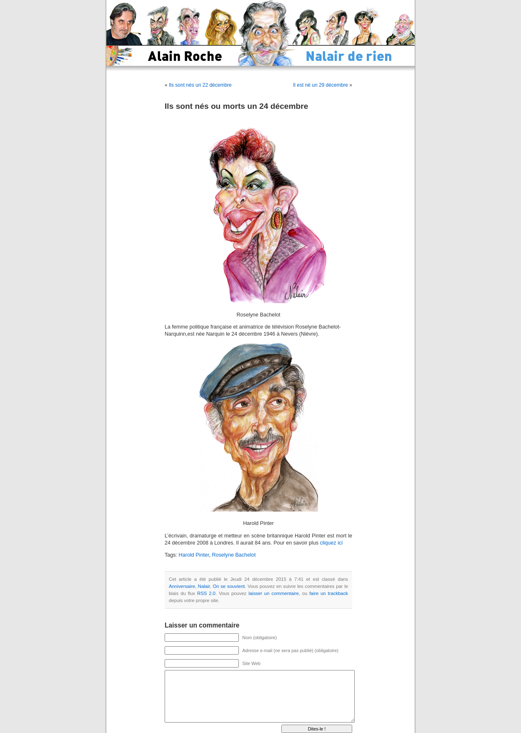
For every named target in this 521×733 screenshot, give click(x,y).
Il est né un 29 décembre (320, 85)
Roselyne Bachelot (233, 555)
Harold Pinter (194, 555)
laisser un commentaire (273, 593)
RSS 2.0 (206, 593)
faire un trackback (328, 593)
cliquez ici (331, 543)
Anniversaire (182, 586)
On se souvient (229, 586)
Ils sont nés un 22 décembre (200, 85)
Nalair (204, 586)
